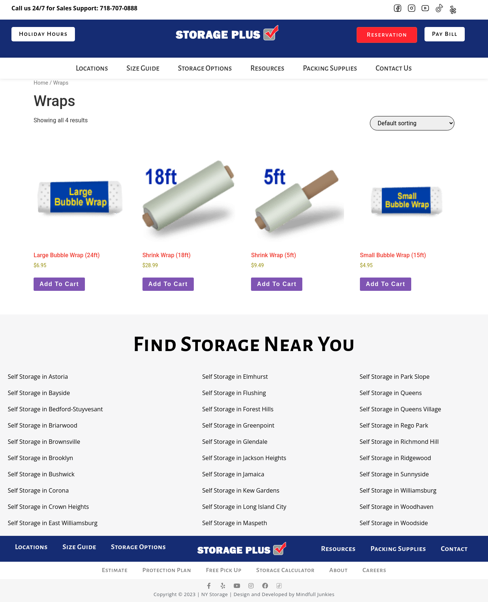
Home (41, 82)
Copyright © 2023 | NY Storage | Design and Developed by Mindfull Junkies (244, 594)
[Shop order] (412, 123)
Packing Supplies (330, 68)
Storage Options (205, 68)
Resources (267, 68)
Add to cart (59, 284)
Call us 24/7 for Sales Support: (74, 8)
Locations (92, 68)
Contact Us (393, 68)
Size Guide (143, 68)
